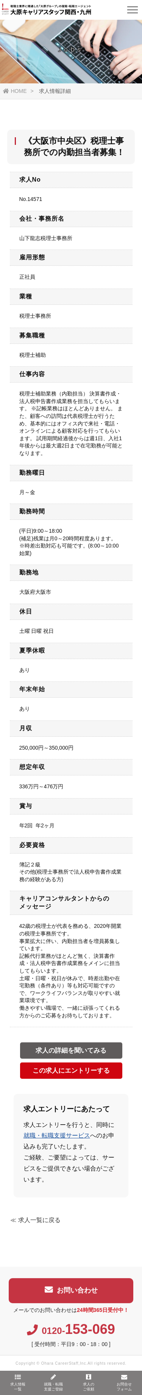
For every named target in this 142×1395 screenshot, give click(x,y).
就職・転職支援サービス (56, 1135)
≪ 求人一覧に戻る (35, 1220)
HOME (15, 91)
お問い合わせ (71, 1293)
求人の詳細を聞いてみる (71, 1050)
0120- (71, 1334)
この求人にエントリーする (71, 1070)
